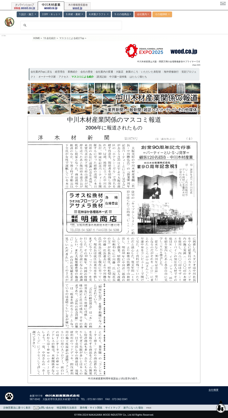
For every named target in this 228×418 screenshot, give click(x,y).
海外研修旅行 (171, 71)
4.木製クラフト (98, 14)
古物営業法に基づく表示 (16, 407)
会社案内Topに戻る (41, 71)
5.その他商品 (121, 14)
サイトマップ (112, 407)
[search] (70, 25)
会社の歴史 (86, 71)
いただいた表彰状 (151, 71)
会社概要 (214, 389)
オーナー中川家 (47, 76)
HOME (36, 38)
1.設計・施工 (26, 14)
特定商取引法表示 (67, 407)
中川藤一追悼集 (118, 76)
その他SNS (161, 14)
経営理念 (60, 71)
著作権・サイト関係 (91, 407)
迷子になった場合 (133, 407)
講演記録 (102, 76)
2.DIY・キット (50, 14)
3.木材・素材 (73, 14)
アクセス (64, 76)
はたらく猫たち (138, 76)
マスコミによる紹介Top (71, 38)
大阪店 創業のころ (127, 71)
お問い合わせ (44, 407)
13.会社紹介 (49, 38)
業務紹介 (73, 71)
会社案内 (142, 14)
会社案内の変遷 (104, 71)
